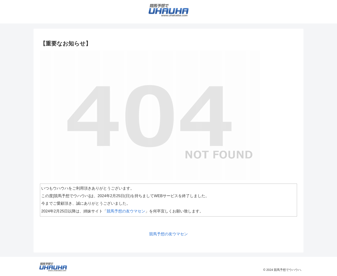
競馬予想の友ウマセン (126, 211)
